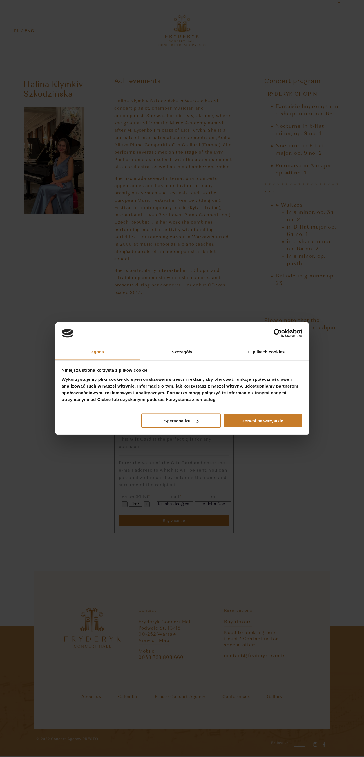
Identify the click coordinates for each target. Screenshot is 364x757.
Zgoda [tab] (97, 351)
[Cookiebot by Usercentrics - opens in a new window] (277, 333)
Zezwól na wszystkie (262, 420)
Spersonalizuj (181, 420)
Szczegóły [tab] (182, 351)
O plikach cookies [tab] (266, 351)
